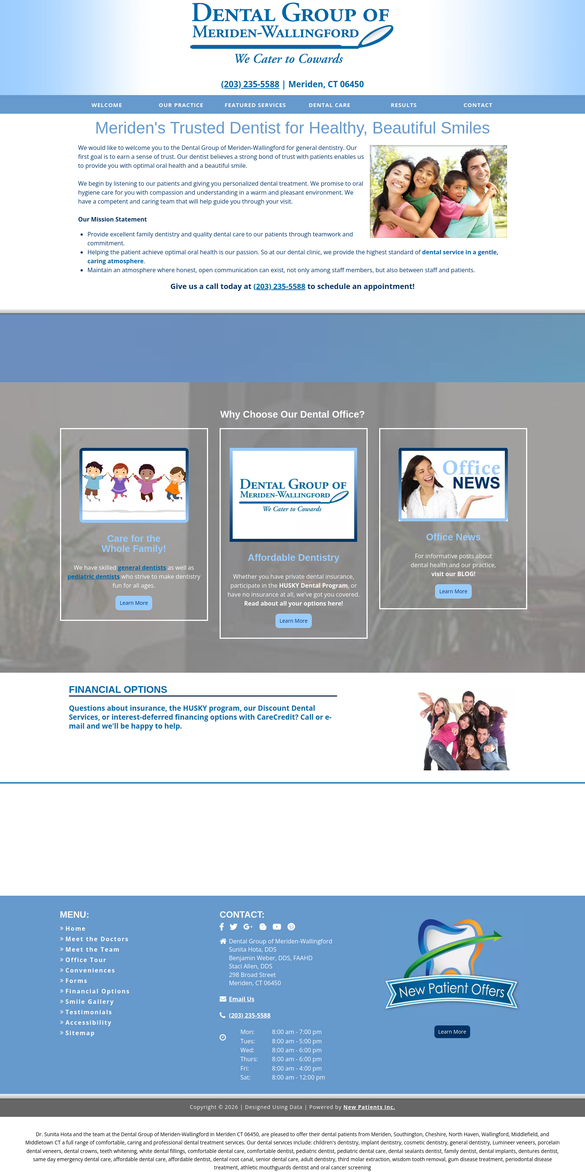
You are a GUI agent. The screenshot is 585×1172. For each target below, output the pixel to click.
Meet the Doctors (97, 939)
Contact (478, 105)
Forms (77, 981)
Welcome (106, 105)
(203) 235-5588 (250, 84)
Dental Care (329, 105)
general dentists (142, 567)
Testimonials (89, 1012)
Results (404, 105)
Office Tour (86, 960)
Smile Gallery (90, 1001)
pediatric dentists (93, 576)
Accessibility (89, 1022)
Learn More (134, 602)
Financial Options (98, 991)
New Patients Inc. (369, 1106)
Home (76, 928)
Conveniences (91, 970)
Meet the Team (93, 949)
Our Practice (181, 105)
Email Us (241, 999)
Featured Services (255, 105)
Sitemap (80, 1033)
